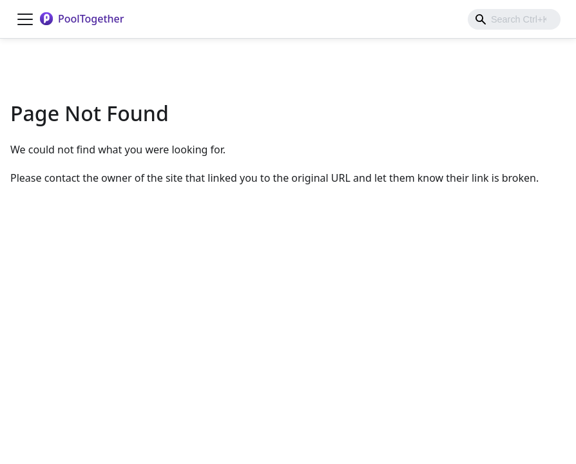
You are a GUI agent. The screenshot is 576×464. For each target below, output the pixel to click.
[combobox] (514, 19)
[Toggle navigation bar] (25, 19)
